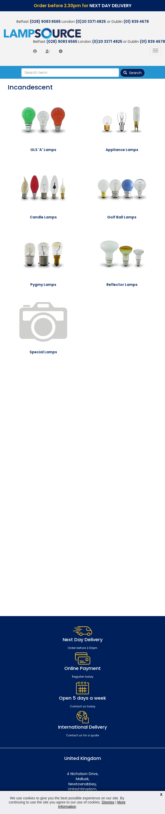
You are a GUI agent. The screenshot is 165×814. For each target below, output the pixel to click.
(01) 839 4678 (136, 21)
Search (132, 72)
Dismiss (108, 802)
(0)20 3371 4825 (91, 21)
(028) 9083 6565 (45, 21)
